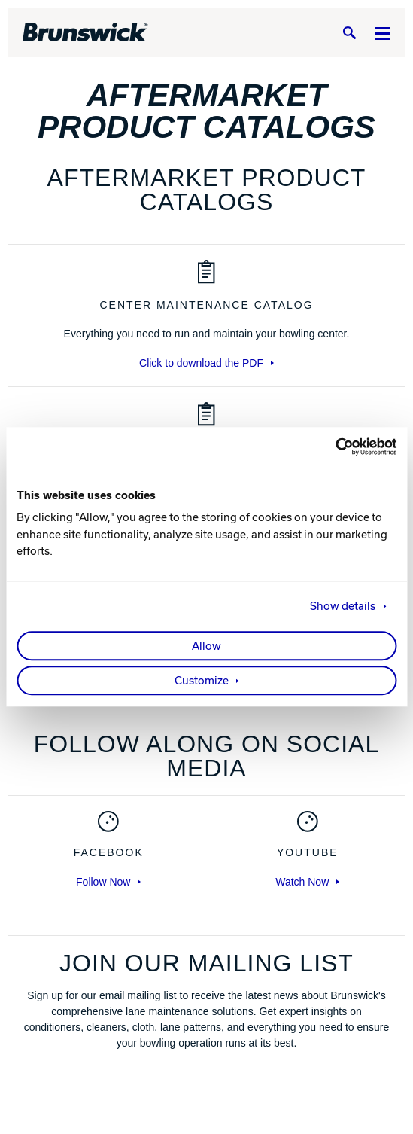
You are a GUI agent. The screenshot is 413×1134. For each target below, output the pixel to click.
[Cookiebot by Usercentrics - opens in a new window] (330, 446)
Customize (202, 681)
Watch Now (307, 882)
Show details (342, 607)
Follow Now (108, 882)
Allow (206, 647)
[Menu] (382, 32)
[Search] (349, 33)
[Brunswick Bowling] (85, 32)
